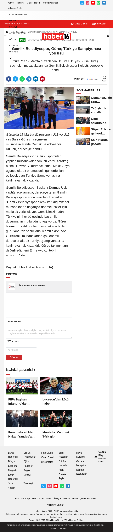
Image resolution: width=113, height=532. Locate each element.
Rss (17, 498)
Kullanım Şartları (15, 8)
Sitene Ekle (38, 498)
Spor (10, 483)
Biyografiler (47, 462)
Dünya (12, 39)
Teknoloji (28, 483)
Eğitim (27, 461)
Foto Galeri (47, 453)
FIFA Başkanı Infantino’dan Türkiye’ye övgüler (18, 402)
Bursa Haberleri (18, 14)
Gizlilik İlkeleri (33, 3)
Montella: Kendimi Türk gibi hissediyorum (56, 435)
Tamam (63, 529)
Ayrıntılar (53, 529)
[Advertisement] (53, 305)
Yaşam (11, 488)
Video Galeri (47, 457)
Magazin (13, 52)
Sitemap (25, 498)
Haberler (14, 21)
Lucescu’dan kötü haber (56, 401)
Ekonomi (13, 46)
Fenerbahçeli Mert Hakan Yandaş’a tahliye (21, 435)
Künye (11, 3)
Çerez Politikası (50, 3)
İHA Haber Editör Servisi (32, 285)
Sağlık (27, 470)
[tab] (14, 321)
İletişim (20, 3)
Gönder (14, 357)
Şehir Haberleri (17, 33)
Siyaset (13, 27)
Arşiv (61, 470)
